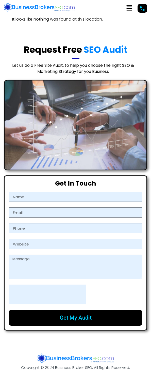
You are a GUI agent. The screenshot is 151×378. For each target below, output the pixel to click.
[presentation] (47, 294)
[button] (129, 8)
